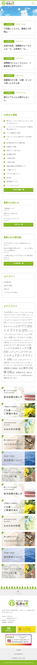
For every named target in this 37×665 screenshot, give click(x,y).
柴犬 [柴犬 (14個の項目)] (28, 368)
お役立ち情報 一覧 (18, 189)
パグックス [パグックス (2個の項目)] (24, 334)
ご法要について (10, 170)
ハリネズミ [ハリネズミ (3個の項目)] (11, 334)
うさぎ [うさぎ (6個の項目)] (8, 312)
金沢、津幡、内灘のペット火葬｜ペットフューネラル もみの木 (7, 3)
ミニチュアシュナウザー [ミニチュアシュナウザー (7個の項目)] (20, 352)
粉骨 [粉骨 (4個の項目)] (25, 375)
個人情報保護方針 (18, 654)
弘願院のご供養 (10, 147)
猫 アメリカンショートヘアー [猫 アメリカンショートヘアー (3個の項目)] (13, 375)
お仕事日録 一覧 (19, 263)
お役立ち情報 (8, 285)
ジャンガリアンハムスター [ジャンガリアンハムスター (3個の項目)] (21, 323)
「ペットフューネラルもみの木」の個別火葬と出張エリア (18, 128)
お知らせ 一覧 (18, 224)
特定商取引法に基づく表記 (18, 658)
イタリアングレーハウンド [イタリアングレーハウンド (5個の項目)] (14, 315)
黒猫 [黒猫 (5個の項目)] (6, 378)
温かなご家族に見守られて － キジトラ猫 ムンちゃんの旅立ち (18, 249)
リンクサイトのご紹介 (10, 292)
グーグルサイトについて (11, 218)
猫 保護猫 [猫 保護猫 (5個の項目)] (18, 372)
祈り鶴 (7, 178)
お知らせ (6, 289)
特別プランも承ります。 (13, 150)
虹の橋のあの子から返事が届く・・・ (17, 143)
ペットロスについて (11, 185)
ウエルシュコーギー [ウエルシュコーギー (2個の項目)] (21, 317)
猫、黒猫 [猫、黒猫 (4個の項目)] (28, 372)
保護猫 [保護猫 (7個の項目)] (8, 368)
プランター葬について (12, 174)
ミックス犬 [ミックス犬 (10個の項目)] (11, 348)
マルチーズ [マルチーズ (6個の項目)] (25, 345)
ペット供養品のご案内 (12, 133)
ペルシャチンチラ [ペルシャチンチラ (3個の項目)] (15, 342)
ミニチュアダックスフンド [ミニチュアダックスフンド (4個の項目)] (20, 362)
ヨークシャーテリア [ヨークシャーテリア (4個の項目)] (24, 365)
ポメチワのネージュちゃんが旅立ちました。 (17, 243)
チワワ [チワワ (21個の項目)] (25, 326)
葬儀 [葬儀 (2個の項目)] (30, 375)
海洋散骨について (11, 182)
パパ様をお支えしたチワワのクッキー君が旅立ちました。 (18, 257)
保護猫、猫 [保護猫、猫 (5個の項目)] (18, 368)
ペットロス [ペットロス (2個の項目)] (24, 340)
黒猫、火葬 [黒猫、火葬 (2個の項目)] (13, 378)
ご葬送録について (9, 208)
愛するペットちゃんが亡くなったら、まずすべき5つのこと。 (18, 122)
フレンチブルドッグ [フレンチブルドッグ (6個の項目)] (22, 337)
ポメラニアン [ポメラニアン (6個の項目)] (12, 345)
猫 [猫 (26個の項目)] (8, 372)
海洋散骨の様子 (10, 154)
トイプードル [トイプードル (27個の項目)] (15, 330)
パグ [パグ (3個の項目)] (18, 334)
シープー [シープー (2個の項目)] (9, 322)
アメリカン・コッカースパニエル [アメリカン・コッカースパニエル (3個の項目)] (22, 312)
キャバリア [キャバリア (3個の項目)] (20, 320)
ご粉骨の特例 (9, 158)
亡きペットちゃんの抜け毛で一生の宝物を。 (17, 138)
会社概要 (18, 650)
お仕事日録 (7, 282)
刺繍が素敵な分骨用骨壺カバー (15, 166)
